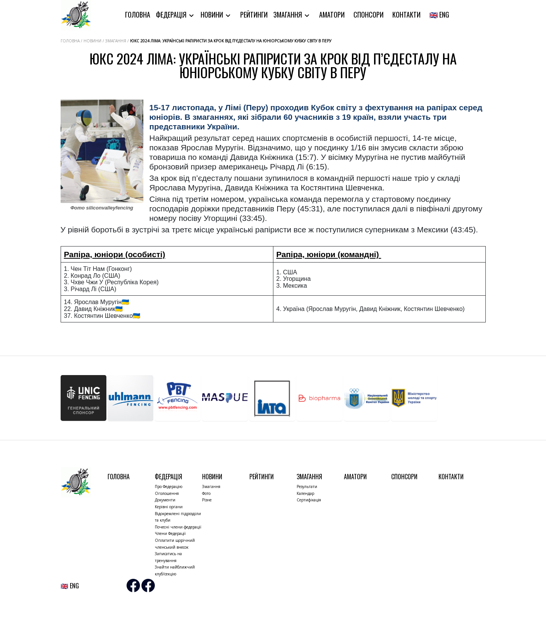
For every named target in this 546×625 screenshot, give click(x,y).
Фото (206, 493)
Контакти (406, 14)
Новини (213, 14)
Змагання (288, 14)
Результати (307, 486)
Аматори (332, 14)
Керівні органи (169, 506)
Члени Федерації (170, 533)
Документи (165, 500)
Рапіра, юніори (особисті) (114, 254)
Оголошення (167, 493)
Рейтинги (254, 14)
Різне (207, 500)
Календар (305, 493)
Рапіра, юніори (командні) (328, 254)
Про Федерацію (168, 486)
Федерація (172, 14)
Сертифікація (309, 500)
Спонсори (368, 14)
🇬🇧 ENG (439, 14)
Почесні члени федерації (178, 527)
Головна (137, 14)
